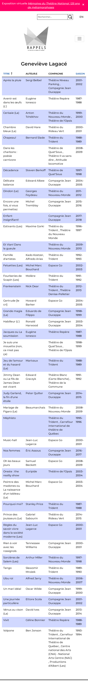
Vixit (6, 620)
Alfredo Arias (34, 258)
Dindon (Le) (10, 191)
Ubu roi (8, 578)
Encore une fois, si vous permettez (11, 205)
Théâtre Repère (58, 98)
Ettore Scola (34, 599)
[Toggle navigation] (79, 38)
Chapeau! (9, 137)
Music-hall (10, 440)
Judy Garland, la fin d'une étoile (12, 397)
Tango (7, 568)
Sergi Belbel (34, 80)
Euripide (31, 471)
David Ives (32, 609)
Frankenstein (12, 286)
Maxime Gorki (35, 226)
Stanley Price (34, 504)
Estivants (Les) (12, 226)
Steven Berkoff (36, 170)
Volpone (8, 630)
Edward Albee (35, 180)
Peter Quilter (34, 393)
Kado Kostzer (34, 255)
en (81, 16)
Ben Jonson (33, 630)
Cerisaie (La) (11, 112)
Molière (30, 275)
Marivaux (32, 360)
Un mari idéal (12, 588)
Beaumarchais (35, 407)
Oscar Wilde (34, 588)
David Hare (33, 127)
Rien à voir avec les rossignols (10, 547)
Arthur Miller (34, 557)
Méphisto (9, 418)
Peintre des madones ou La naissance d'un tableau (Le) (11, 489)
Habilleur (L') (11, 321)
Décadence (10, 170)
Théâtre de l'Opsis (60, 120)
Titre (6, 73)
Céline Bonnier (35, 620)
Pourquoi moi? (13, 504)
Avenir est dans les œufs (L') (12, 102)
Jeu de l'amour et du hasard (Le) (13, 364)
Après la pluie (12, 80)
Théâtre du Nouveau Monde (59, 234)
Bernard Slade (35, 137)
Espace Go (55, 265)
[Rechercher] (52, 17)
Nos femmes (11, 450)
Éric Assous (33, 450)
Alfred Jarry (33, 578)
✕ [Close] (83, 4)
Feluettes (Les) (13, 265)
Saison (80, 73)
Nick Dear (32, 286)
